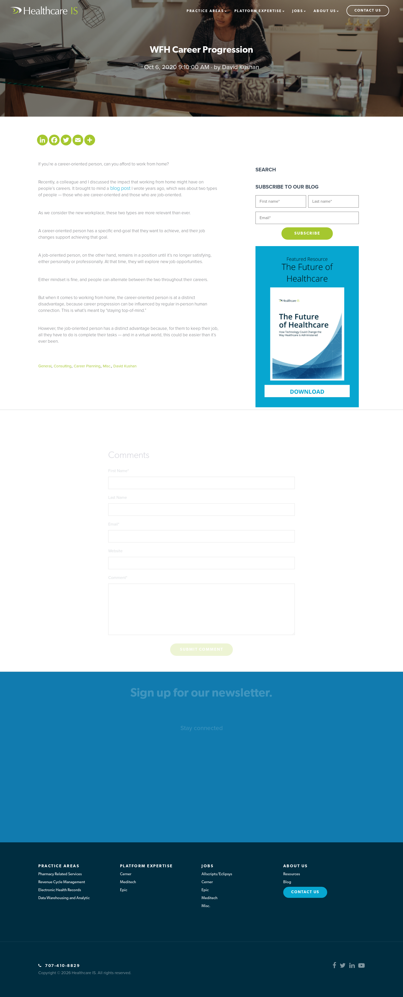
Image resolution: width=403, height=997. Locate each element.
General (44, 366)
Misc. (107, 366)
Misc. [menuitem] (206, 906)
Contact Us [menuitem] (367, 11)
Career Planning (87, 366)
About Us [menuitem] (325, 11)
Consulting (62, 366)
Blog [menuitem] (287, 882)
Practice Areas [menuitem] (205, 11)
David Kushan (240, 67)
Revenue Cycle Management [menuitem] (61, 882)
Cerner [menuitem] (125, 874)
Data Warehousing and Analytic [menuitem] (64, 898)
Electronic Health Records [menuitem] (59, 890)
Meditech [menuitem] (128, 882)
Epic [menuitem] (123, 890)
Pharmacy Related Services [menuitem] (60, 874)
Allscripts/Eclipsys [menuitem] (217, 874)
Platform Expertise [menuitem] (258, 11)
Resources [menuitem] (291, 874)
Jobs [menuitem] (297, 11)
